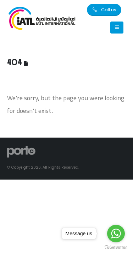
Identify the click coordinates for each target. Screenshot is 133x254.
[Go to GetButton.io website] (116, 247)
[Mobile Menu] (116, 28)
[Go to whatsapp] (116, 233)
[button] (104, 10)
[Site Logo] (42, 19)
